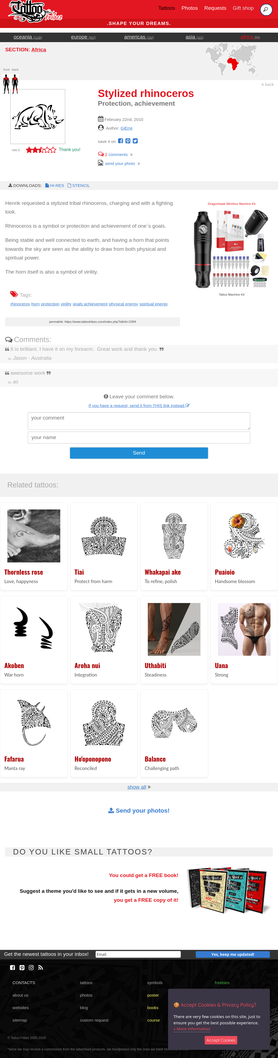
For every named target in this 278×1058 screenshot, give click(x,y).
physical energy (123, 304)
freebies (222, 982)
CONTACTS (23, 982)
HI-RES (54, 185)
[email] (138, 954)
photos (86, 995)
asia (195, 37)
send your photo (116, 163)
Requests (215, 8)
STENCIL (78, 185)
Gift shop (243, 8)
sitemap (19, 1020)
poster (153, 995)
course (153, 1020)
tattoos (86, 982)
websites (20, 1007)
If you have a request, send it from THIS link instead (139, 405)
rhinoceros (20, 304)
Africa (38, 49)
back (267, 84)
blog (84, 1007)
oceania (28, 37)
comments (113, 154)
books (153, 1007)
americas (139, 37)
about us (20, 995)
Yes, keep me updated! (232, 954)
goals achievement (90, 304)
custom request (94, 1020)
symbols (155, 982)
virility (66, 304)
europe (83, 37)
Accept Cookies (221, 1040)
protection (50, 304)
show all (136, 787)
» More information (191, 1028)
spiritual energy (154, 304)
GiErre (126, 128)
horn (35, 304)
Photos (190, 8)
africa (250, 37)
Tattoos (166, 8)
